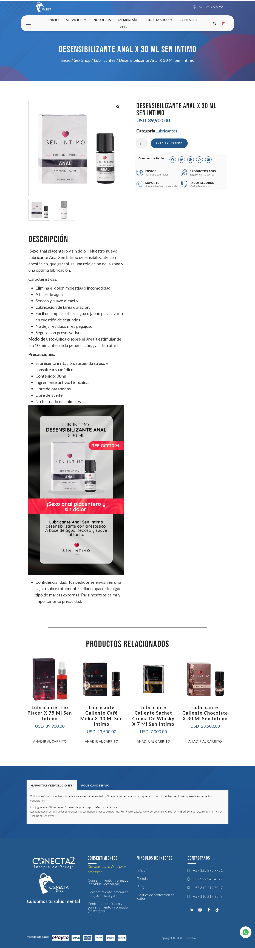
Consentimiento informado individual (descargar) (108, 882)
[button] (214, 23)
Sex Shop (82, 60)
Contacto (188, 20)
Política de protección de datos (155, 897)
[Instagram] (192, 910)
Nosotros (102, 20)
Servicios (76, 19)
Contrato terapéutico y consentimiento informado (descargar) (108, 907)
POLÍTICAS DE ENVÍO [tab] (95, 785)
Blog (123, 27)
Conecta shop (158, 19)
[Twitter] (219, 910)
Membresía (127, 20)
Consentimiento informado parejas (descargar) (108, 894)
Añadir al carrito (170, 143)
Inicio (53, 20)
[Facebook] (210, 909)
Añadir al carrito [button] (50, 741)
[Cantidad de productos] (141, 143)
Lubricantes (104, 60)
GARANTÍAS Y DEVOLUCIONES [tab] (51, 785)
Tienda (142, 878)
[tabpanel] (127, 807)
